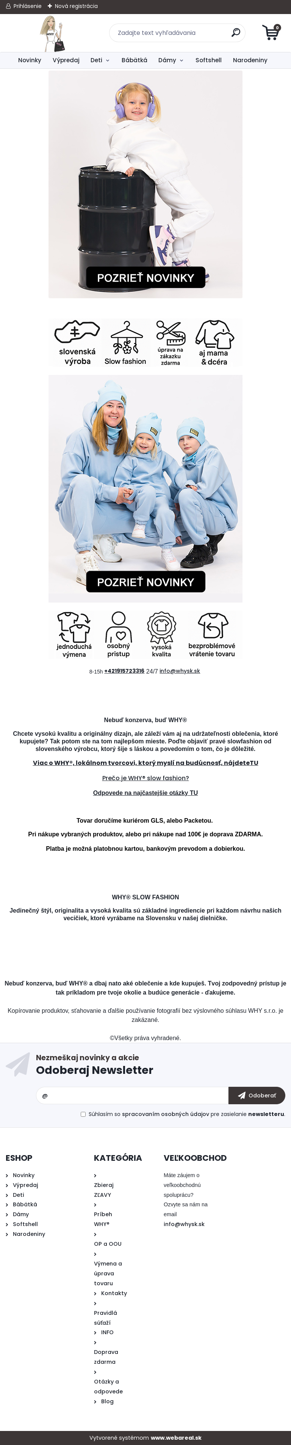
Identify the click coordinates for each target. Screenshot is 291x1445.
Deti (96, 60)
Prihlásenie (28, 6)
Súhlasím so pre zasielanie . (187, 1114)
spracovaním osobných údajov (165, 1114)
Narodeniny (250, 60)
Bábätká (134, 60)
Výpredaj (66, 60)
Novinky (29, 60)
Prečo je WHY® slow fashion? (145, 778)
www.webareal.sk (176, 1438)
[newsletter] (257, 1095)
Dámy (167, 60)
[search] (236, 35)
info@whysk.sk (184, 1224)
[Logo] (52, 33)
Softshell (209, 60)
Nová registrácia (76, 6)
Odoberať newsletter (160, 1066)
